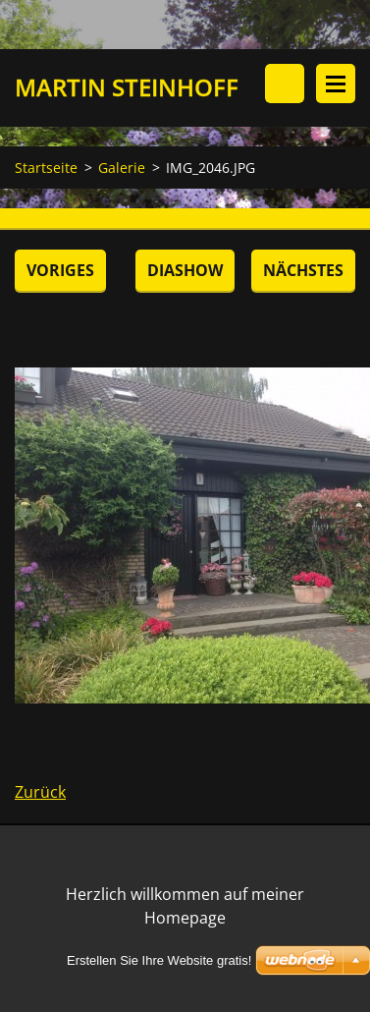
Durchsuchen (284, 83)
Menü (335, 83)
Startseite (46, 167)
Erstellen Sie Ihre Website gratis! (159, 960)
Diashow (185, 270)
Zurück (40, 792)
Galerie (121, 167)
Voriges (60, 270)
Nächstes (303, 270)
